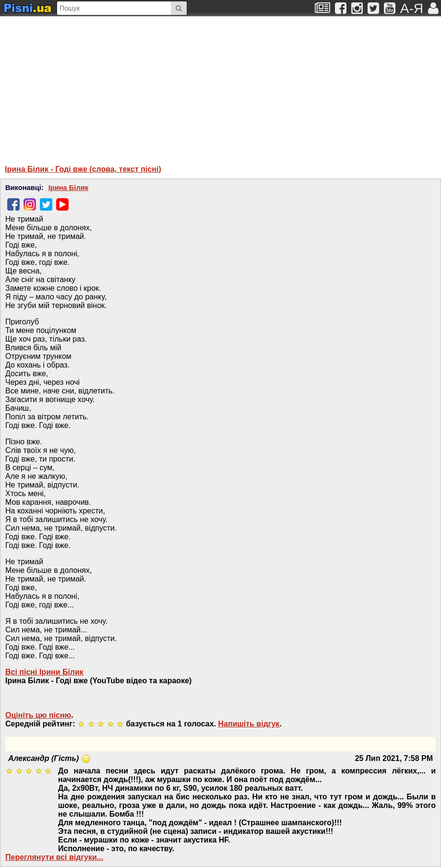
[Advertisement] (127, 86)
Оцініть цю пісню (38, 715)
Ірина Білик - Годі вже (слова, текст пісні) (83, 169)
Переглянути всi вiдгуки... (54, 857)
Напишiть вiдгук (249, 724)
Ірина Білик (68, 187)
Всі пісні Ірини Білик (44, 672)
